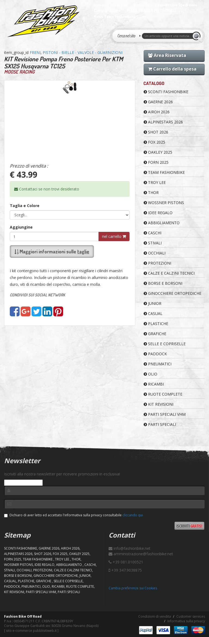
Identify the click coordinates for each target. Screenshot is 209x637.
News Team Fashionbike (115, 16)
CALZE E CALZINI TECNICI (169, 273)
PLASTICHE (156, 323)
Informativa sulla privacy (186, 621)
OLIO (150, 374)
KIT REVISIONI (158, 404)
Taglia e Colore (24, 205)
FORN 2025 (156, 162)
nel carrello (114, 236)
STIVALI (153, 242)
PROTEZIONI (157, 263)
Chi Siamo (119, 4)
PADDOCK (155, 353)
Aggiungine (21, 227)
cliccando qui (132, 515)
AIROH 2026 (157, 111)
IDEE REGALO (158, 212)
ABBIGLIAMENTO (162, 222)
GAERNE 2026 (158, 101)
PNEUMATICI (157, 363)
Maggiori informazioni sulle (51, 251)
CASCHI (152, 232)
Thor (151, 192)
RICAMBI (154, 384)
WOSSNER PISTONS (164, 202)
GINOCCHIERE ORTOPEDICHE (172, 293)
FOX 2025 (154, 142)
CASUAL (153, 313)
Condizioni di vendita (154, 616)
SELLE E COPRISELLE (165, 343)
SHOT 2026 (156, 132)
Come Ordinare (107, 10)
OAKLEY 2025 (158, 152)
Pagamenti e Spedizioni (176, 4)
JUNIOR (152, 303)
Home (99, 4)
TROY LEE (155, 182)
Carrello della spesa (172, 69)
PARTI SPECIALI (160, 424)
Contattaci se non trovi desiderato (46, 189)
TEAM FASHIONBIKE (164, 172)
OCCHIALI (154, 253)
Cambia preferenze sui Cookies (133, 588)
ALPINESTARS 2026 (163, 122)
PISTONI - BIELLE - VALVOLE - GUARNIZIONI (82, 52)
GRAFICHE (155, 333)
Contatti (141, 4)
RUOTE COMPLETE (163, 394)
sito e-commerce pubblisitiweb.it (31, 630)
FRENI (35, 52)
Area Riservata (167, 55)
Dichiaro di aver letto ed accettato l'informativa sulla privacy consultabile (73, 515)
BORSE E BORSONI (163, 283)
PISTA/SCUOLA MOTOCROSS (151, 10)
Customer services (190, 616)
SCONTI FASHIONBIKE (166, 91)
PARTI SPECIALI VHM (165, 414)
